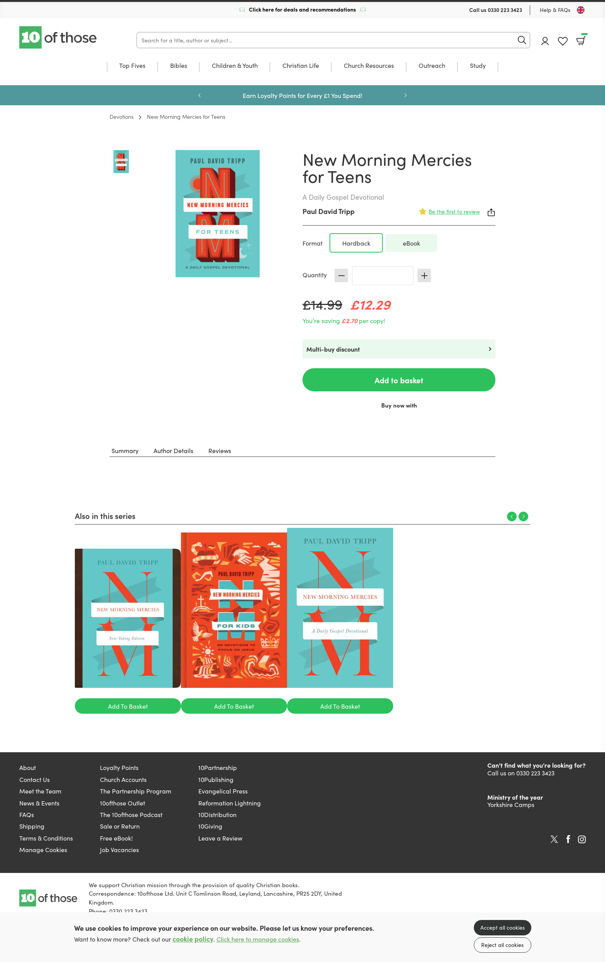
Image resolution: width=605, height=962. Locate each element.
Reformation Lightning (229, 803)
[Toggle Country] (581, 10)
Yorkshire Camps (510, 804)
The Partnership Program (135, 791)
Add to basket (399, 379)
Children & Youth (235, 65)
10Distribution (217, 814)
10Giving (210, 826)
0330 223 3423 (505, 9)
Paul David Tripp (328, 211)
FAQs (26, 814)
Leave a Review (220, 838)
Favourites (563, 41)
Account (545, 41)
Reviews (219, 450)
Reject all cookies (502, 945)
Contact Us (34, 779)
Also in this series (105, 515)
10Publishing (215, 779)
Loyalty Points (119, 767)
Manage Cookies (43, 849)
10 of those (58, 37)
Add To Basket (128, 706)
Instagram (582, 839)
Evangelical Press (223, 791)
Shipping (31, 826)
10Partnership (217, 767)
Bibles (178, 65)
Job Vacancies (119, 849)
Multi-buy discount (333, 349)
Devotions (122, 116)
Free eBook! (116, 838)
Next (405, 95)
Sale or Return (120, 826)
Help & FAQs (555, 9)
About (27, 767)
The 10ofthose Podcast (131, 814)
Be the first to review (454, 211)
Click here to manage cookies (257, 939)
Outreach (432, 65)
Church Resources (369, 65)
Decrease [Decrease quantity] (341, 275)
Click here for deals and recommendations (302, 9)
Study (478, 65)
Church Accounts (123, 779)
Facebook (568, 839)
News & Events (39, 803)
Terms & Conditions (46, 838)
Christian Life (300, 65)
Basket (583, 38)
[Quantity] (383, 275)
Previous (199, 95)
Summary (125, 450)
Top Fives (132, 65)
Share (491, 212)
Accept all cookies (502, 927)
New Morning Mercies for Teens (186, 116)
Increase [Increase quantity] (424, 275)
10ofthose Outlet (122, 803)
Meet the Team (40, 791)
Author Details (173, 450)
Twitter (554, 839)
